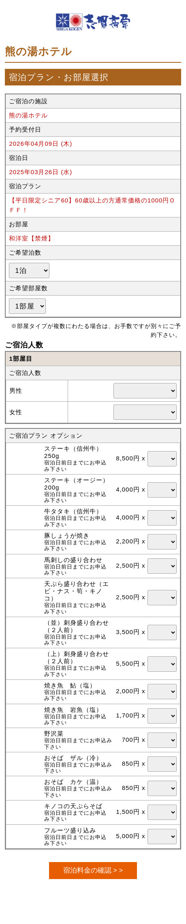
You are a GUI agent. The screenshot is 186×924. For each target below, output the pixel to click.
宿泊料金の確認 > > (93, 870)
